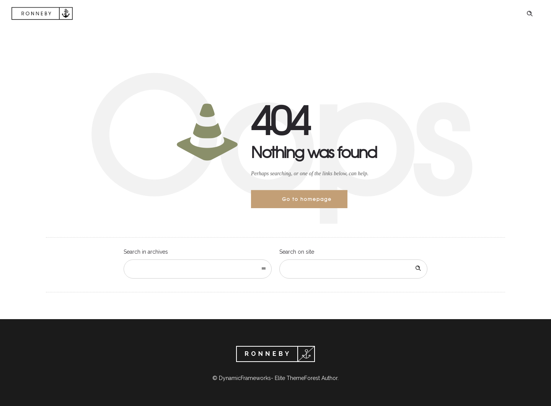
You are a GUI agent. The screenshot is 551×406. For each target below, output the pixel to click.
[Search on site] (353, 269)
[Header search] (529, 13)
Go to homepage (307, 199)
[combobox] (198, 269)
